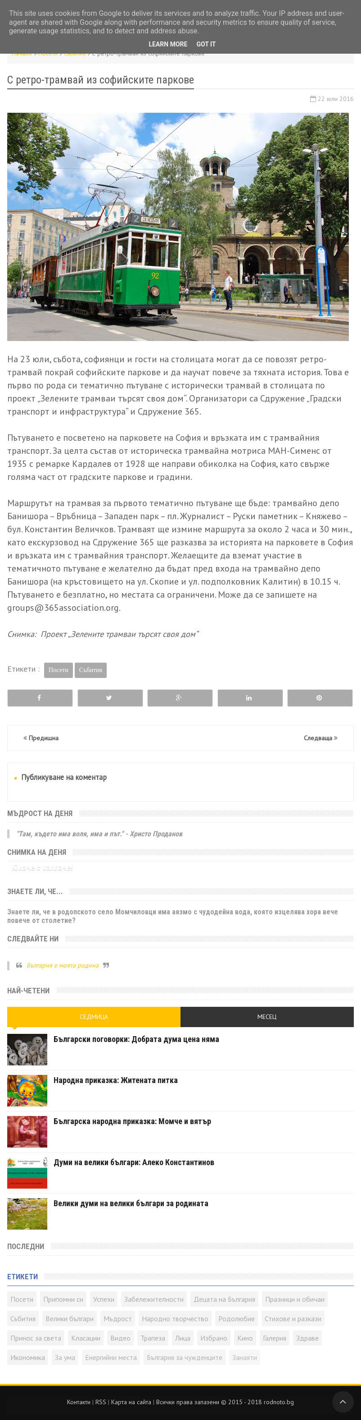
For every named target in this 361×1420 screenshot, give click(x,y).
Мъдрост (118, 1318)
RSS (100, 1402)
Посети (58, 670)
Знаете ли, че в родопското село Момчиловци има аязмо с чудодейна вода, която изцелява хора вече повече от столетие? (172, 916)
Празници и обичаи (295, 1299)
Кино (245, 1337)
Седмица (94, 1017)
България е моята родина (63, 965)
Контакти (78, 1402)
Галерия (274, 1337)
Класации (85, 1337)
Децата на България (224, 1299)
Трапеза (152, 1337)
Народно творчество (175, 1318)
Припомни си (63, 1299)
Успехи (103, 1299)
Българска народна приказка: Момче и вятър (132, 1121)
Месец (266, 1017)
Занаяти (244, 1357)
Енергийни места (111, 1357)
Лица (182, 1337)
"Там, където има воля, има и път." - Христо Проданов (99, 834)
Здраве (307, 1337)
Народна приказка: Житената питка (116, 1080)
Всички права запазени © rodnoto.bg (225, 1402)
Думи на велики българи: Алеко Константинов (134, 1162)
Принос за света (35, 1337)
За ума (65, 1357)
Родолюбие (236, 1318)
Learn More (168, 44)
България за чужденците (184, 1357)
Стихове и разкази (293, 1318)
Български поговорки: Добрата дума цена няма (136, 1039)
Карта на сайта (131, 1402)
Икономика (27, 1357)
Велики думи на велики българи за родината (131, 1203)
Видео (120, 1337)
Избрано (213, 1337)
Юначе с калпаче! (42, 867)
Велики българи (69, 1318)
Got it (206, 44)
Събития (90, 670)
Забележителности (154, 1299)
